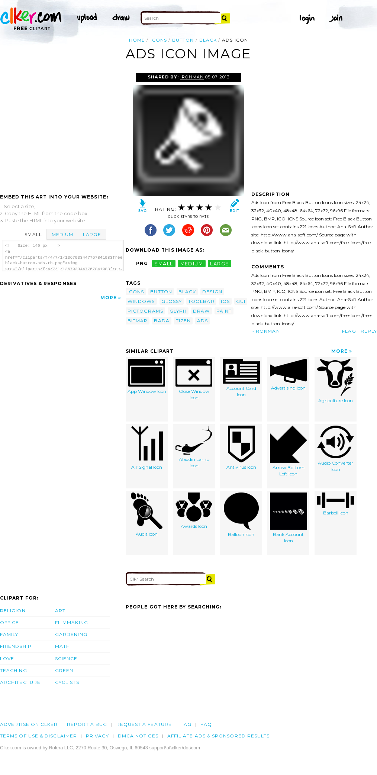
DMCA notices (138, 736)
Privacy (97, 736)
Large (92, 234)
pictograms (145, 311)
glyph (178, 311)
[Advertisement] (62, 129)
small (163, 263)
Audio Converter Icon (335, 449)
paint (224, 311)
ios (225, 301)
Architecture (20, 682)
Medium (62, 234)
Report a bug (87, 724)
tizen (183, 320)
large (219, 263)
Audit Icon (146, 515)
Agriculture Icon (335, 381)
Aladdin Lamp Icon (193, 447)
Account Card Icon (241, 378)
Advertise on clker (29, 724)
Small (33, 234)
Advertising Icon (288, 375)
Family (9, 634)
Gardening (71, 634)
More (108, 297)
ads (202, 320)
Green (64, 670)
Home (137, 40)
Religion (13, 610)
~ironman (265, 331)
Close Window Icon (193, 379)
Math (62, 646)
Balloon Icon (241, 515)
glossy (171, 301)
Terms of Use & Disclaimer (38, 736)
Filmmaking (71, 622)
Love (7, 658)
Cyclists (67, 682)
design (212, 291)
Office (9, 622)
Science (66, 658)
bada (161, 320)
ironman (192, 77)
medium (191, 263)
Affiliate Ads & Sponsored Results (218, 736)
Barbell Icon (335, 504)
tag (186, 724)
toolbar (201, 301)
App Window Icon (147, 376)
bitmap (138, 320)
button (183, 40)
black (208, 40)
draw (201, 311)
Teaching (13, 670)
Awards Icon (193, 511)
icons (159, 40)
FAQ (206, 724)
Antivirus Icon (241, 448)
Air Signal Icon (147, 448)
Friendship (16, 646)
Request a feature (144, 724)
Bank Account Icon (288, 518)
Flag (349, 331)
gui (240, 301)
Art (60, 610)
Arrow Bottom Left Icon (288, 451)
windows (141, 301)
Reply (369, 331)
